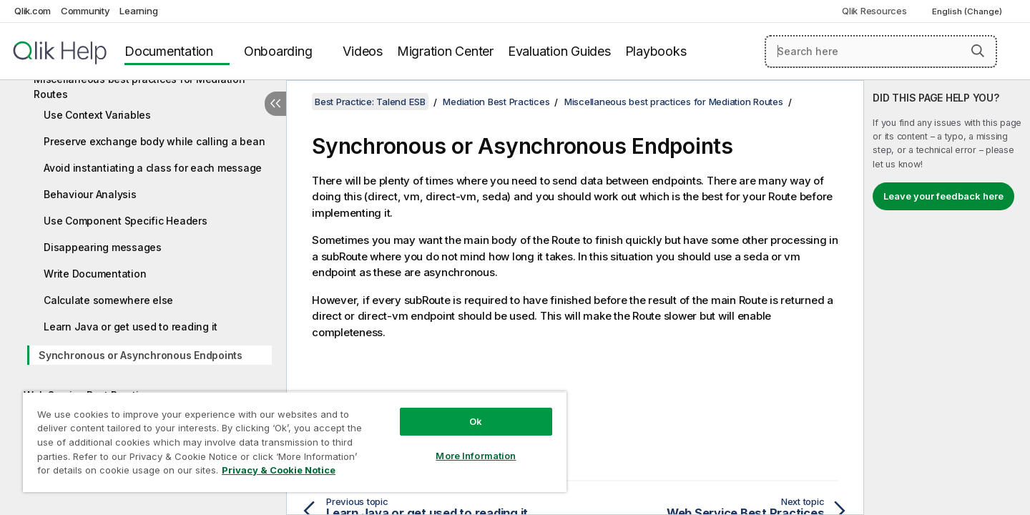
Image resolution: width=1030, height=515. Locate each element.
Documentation (168, 51)
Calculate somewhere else (108, 300)
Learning (138, 10)
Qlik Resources (874, 10)
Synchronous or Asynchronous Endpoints (140, 355)
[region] (294, 441)
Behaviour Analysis (90, 194)
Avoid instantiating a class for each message (153, 168)
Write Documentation (95, 274)
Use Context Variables (97, 115)
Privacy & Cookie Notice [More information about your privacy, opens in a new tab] (278, 470)
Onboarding (278, 51)
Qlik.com (32, 10)
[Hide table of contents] (275, 104)
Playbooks (656, 51)
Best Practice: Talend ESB (370, 101)
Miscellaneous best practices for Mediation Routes (139, 86)
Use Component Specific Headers (125, 221)
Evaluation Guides (559, 51)
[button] (978, 51)
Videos (363, 51)
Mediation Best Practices (496, 101)
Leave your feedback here (943, 196)
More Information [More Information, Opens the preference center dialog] (476, 455)
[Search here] (881, 51)
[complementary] (947, 297)
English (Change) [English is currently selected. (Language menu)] (968, 11)
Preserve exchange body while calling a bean (154, 141)
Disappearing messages (103, 247)
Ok (475, 421)
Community (85, 10)
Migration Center (445, 51)
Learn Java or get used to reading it (130, 326)
